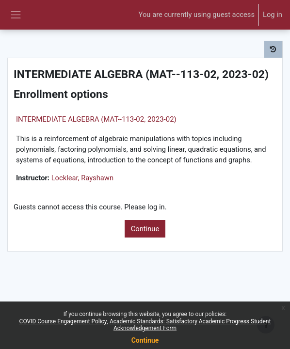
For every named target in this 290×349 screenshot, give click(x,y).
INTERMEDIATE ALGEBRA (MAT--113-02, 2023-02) (96, 119)
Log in (272, 14)
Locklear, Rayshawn (82, 178)
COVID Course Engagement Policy (63, 321)
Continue (145, 228)
